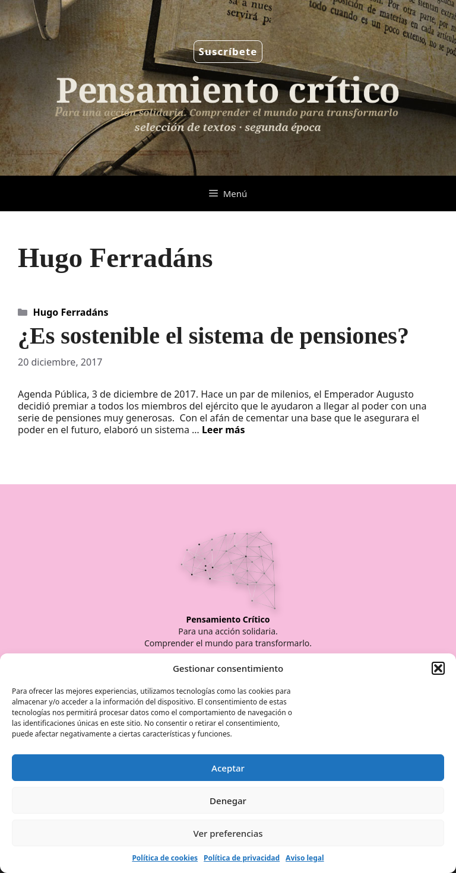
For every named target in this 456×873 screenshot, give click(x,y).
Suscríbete (228, 51)
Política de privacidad (242, 858)
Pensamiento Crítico (228, 619)
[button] (438, 668)
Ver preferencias (227, 833)
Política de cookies (165, 858)
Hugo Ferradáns (71, 312)
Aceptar (228, 768)
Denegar (228, 801)
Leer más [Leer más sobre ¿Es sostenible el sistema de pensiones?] (223, 429)
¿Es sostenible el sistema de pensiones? (213, 335)
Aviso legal (305, 858)
